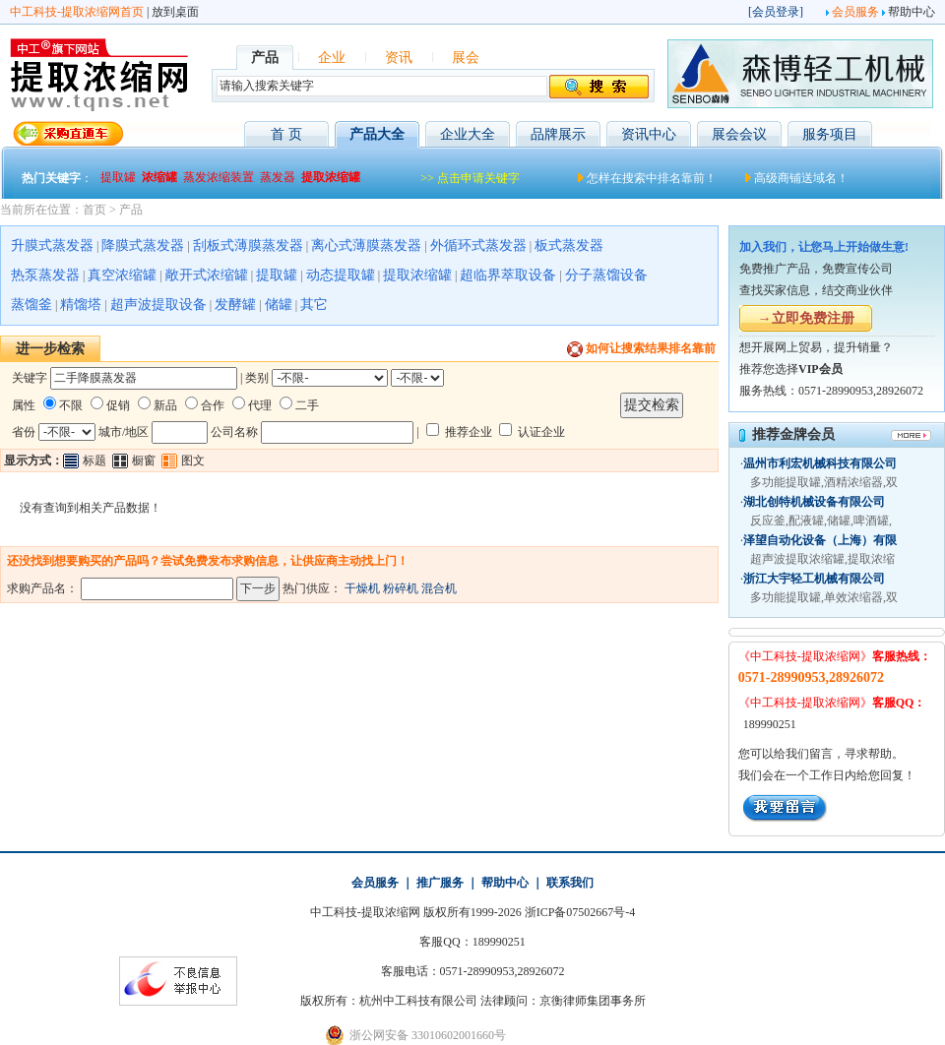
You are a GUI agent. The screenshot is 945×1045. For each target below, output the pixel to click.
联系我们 (570, 883)
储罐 (278, 304)
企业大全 (467, 134)
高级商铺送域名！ (801, 178)
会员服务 (855, 12)
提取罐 (276, 275)
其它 (314, 304)
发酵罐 (235, 304)
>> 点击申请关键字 (470, 178)
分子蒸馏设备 (606, 275)
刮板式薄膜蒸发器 (248, 245)
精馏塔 (80, 304)
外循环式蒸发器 (478, 245)
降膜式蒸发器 (142, 245)
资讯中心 (648, 134)
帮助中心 (911, 12)
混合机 (439, 588)
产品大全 (377, 134)
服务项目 (829, 134)
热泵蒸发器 (45, 275)
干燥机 (362, 588)
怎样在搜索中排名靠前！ (652, 178)
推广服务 (440, 883)
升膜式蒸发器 (52, 245)
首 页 (286, 134)
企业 (332, 57)
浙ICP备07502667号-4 (580, 912)
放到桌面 (175, 12)
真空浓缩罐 (122, 275)
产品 (131, 209)
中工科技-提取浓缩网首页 (77, 12)
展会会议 (739, 134)
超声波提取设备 (158, 304)
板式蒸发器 (569, 245)
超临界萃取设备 (508, 275)
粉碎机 (400, 588)
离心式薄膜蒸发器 (366, 245)
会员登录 (775, 12)
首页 (94, 209)
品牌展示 (558, 134)
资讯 (398, 57)
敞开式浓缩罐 (206, 275)
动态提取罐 (340, 275)
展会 (465, 57)
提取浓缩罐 (417, 275)
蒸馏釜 (31, 304)
